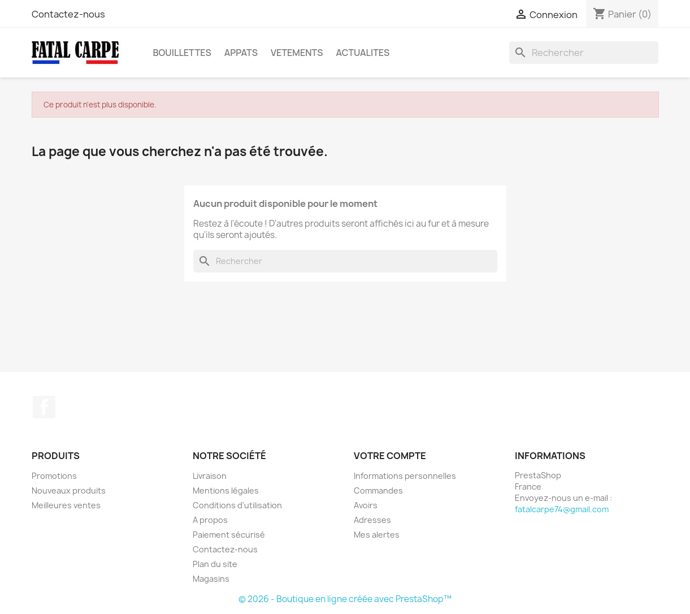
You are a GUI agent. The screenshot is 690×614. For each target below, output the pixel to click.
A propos (210, 519)
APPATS (241, 52)
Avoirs (365, 505)
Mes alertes (377, 534)
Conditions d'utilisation (237, 505)
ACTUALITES (362, 52)
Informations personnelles (405, 475)
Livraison (210, 475)
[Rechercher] (583, 52)
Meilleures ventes (66, 505)
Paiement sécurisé (229, 534)
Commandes (378, 490)
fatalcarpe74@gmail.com (562, 509)
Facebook (44, 407)
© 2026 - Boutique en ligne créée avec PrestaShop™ (345, 599)
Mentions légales (226, 490)
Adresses (372, 519)
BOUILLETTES (182, 52)
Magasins (211, 578)
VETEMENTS (297, 52)
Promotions (54, 475)
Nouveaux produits (69, 490)
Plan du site (215, 564)
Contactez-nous (68, 14)
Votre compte (390, 455)
